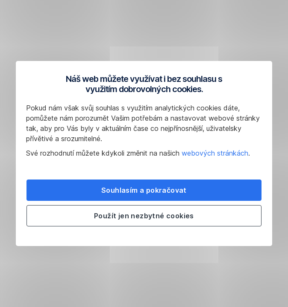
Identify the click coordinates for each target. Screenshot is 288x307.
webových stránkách (215, 153)
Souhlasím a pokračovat (144, 190)
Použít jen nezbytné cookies (144, 215)
